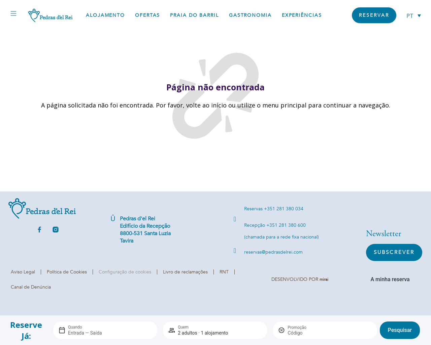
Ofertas (147, 15)
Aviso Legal (23, 272)
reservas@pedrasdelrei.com (273, 252)
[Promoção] (304, 333)
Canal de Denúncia (31, 287)
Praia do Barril (194, 15)
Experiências (302, 15)
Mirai (324, 279)
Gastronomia (250, 15)
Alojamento (105, 15)
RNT (224, 272)
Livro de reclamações (185, 272)
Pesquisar (400, 330)
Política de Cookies (67, 272)
